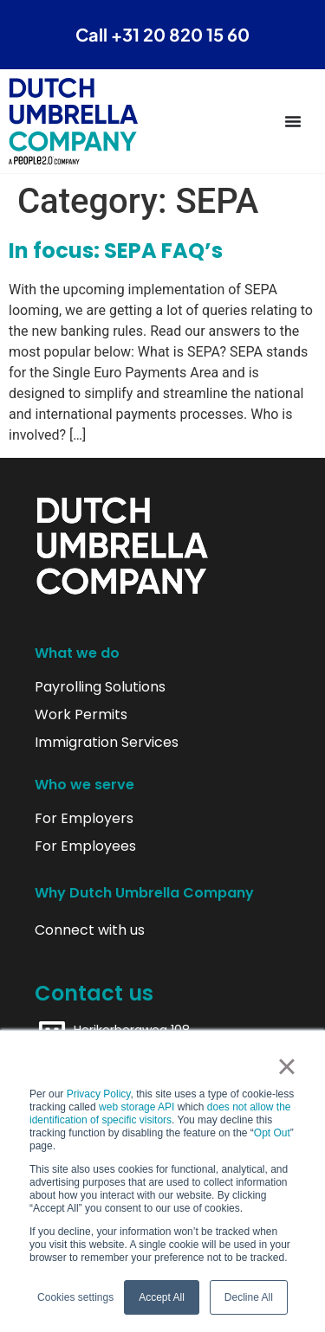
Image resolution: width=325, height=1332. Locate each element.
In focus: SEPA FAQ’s (116, 250)
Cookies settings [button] (75, 1297)
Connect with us (90, 930)
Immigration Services (107, 742)
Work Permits (81, 714)
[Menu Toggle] (293, 121)
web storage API (138, 1107)
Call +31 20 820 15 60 (162, 34)
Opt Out (272, 1133)
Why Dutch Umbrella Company (144, 893)
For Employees (85, 846)
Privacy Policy (99, 1094)
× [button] (286, 1066)
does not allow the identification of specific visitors (160, 1113)
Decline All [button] (248, 1297)
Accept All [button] (162, 1297)
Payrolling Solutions (100, 687)
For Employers (84, 818)
